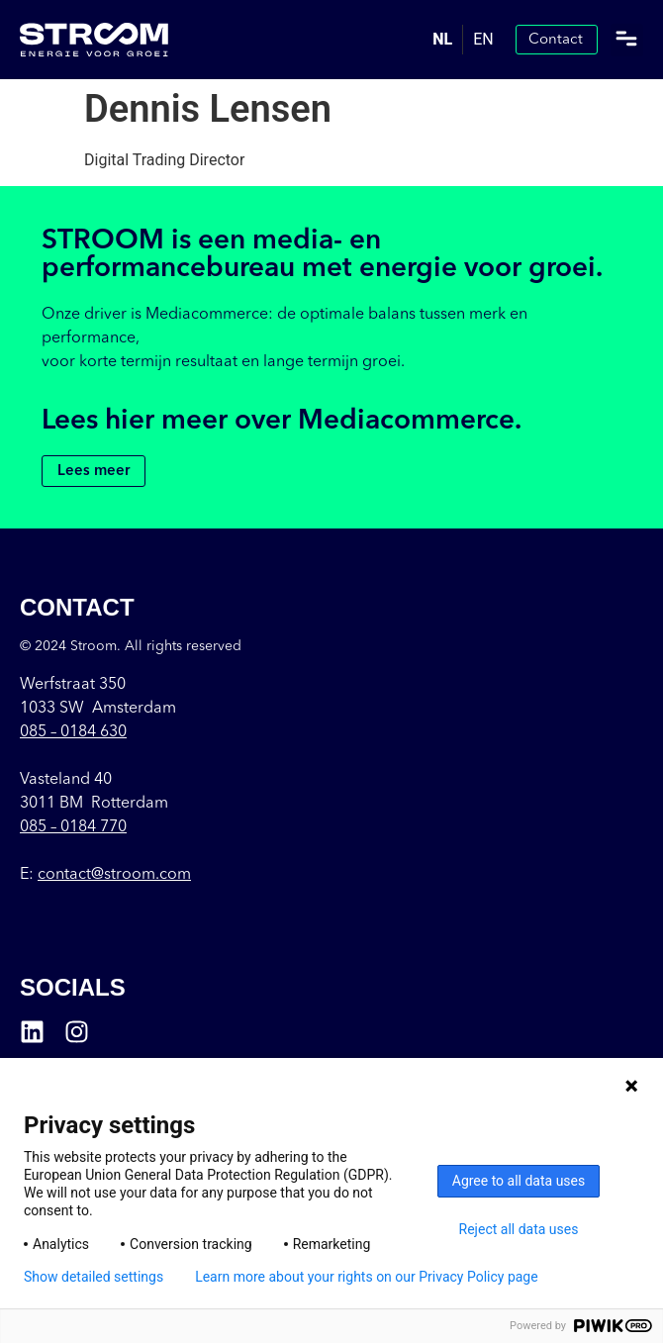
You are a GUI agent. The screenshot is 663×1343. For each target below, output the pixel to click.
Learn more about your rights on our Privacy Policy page (366, 1277)
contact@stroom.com (114, 875)
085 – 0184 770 (73, 827)
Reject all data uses (519, 1229)
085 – (73, 732)
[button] (627, 40)
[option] (483, 39)
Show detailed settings (93, 1277)
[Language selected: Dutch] (463, 39)
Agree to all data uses (519, 1181)
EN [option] (483, 39)
